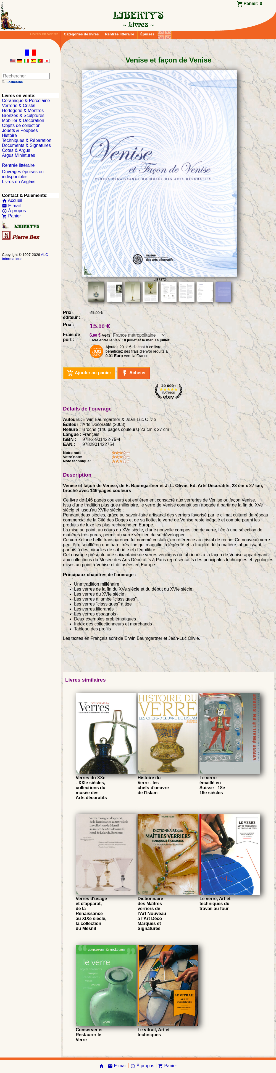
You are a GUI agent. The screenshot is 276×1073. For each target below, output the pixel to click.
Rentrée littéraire (119, 34)
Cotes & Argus (16, 150)
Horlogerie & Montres (23, 110)
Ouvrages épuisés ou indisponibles (23, 174)
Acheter (134, 373)
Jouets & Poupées (20, 130)
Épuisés (147, 34)
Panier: (252, 3)
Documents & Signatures (26, 145)
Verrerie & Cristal (18, 105)
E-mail (11, 205)
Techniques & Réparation (26, 140)
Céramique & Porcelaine (26, 100)
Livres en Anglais (18, 181)
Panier (11, 216)
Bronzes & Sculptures (23, 115)
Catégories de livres (81, 34)
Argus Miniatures (18, 155)
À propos (14, 210)
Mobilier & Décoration (23, 120)
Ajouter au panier (89, 373)
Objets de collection (21, 125)
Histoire (9, 135)
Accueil (12, 200)
